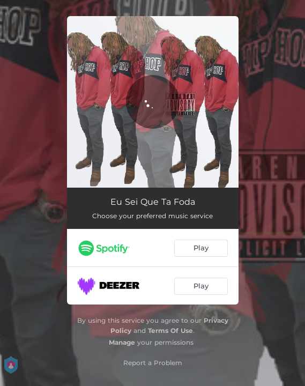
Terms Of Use (170, 330)
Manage (122, 342)
